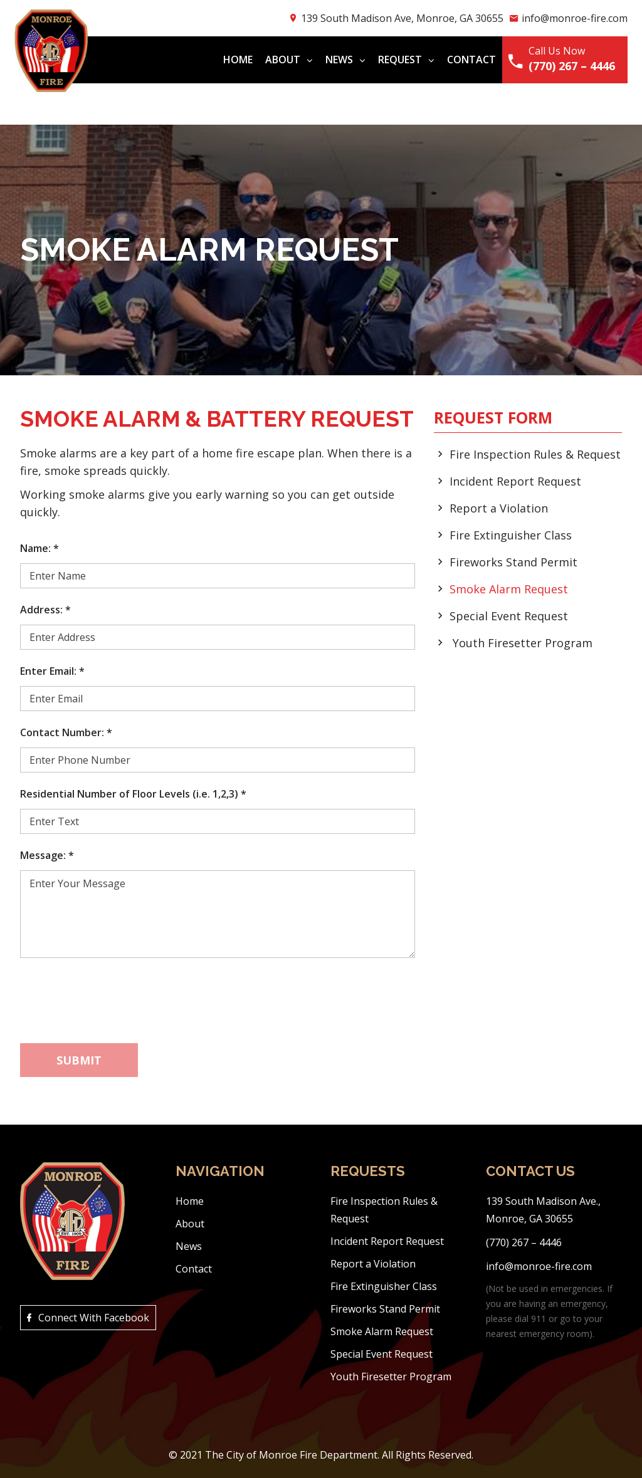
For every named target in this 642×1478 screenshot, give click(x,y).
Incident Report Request (515, 481)
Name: (39, 548)
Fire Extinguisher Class (511, 535)
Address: (45, 610)
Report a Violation (499, 508)
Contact (465, 59)
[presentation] (115, 995)
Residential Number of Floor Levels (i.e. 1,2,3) (133, 794)
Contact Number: (66, 732)
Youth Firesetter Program (522, 642)
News (340, 59)
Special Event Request (509, 615)
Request (400, 59)
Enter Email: (52, 671)
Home (232, 59)
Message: (47, 855)
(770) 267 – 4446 (566, 65)
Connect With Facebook (91, 1314)
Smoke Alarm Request (509, 588)
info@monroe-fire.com (569, 18)
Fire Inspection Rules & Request (535, 454)
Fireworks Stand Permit (513, 562)
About (283, 59)
